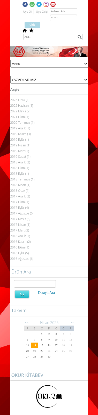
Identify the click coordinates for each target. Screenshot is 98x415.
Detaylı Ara (46, 293)
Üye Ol (27, 11)
